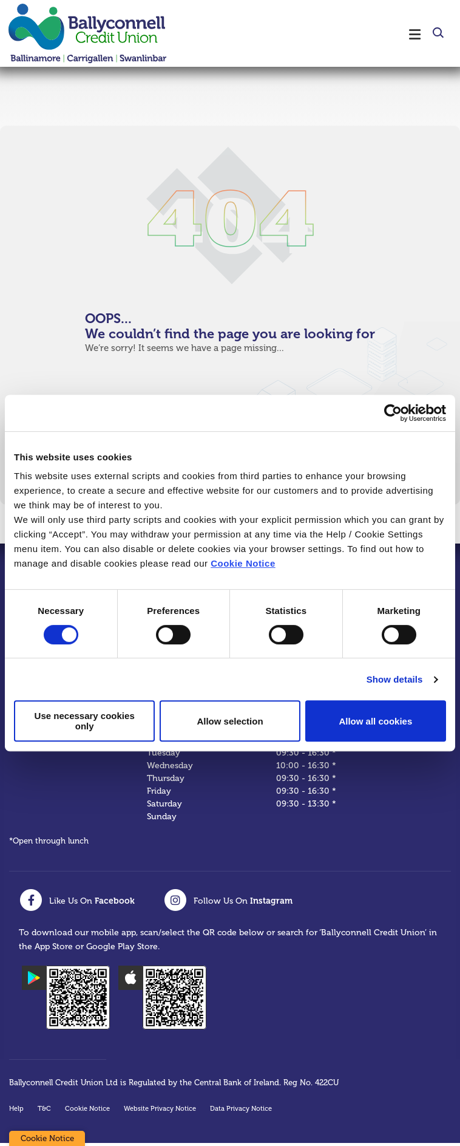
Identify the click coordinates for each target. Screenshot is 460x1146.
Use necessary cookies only (85, 721)
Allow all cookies (375, 721)
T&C (44, 1112)
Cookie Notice (243, 563)
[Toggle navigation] (309, 33)
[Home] (79, 33)
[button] (437, 34)
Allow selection (230, 721)
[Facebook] (77, 903)
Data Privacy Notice (241, 1112)
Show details (395, 679)
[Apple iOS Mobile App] (162, 1000)
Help (16, 1112)
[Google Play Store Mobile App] (66, 1000)
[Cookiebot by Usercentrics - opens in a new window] (393, 413)
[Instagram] (228, 903)
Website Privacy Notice (160, 1112)
